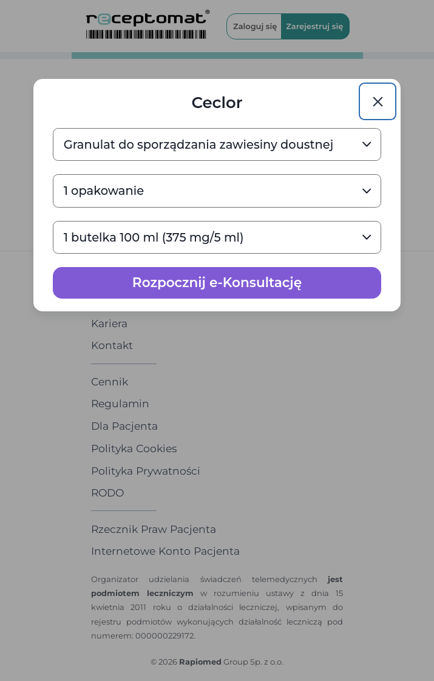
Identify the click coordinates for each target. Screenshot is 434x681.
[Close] (377, 101)
